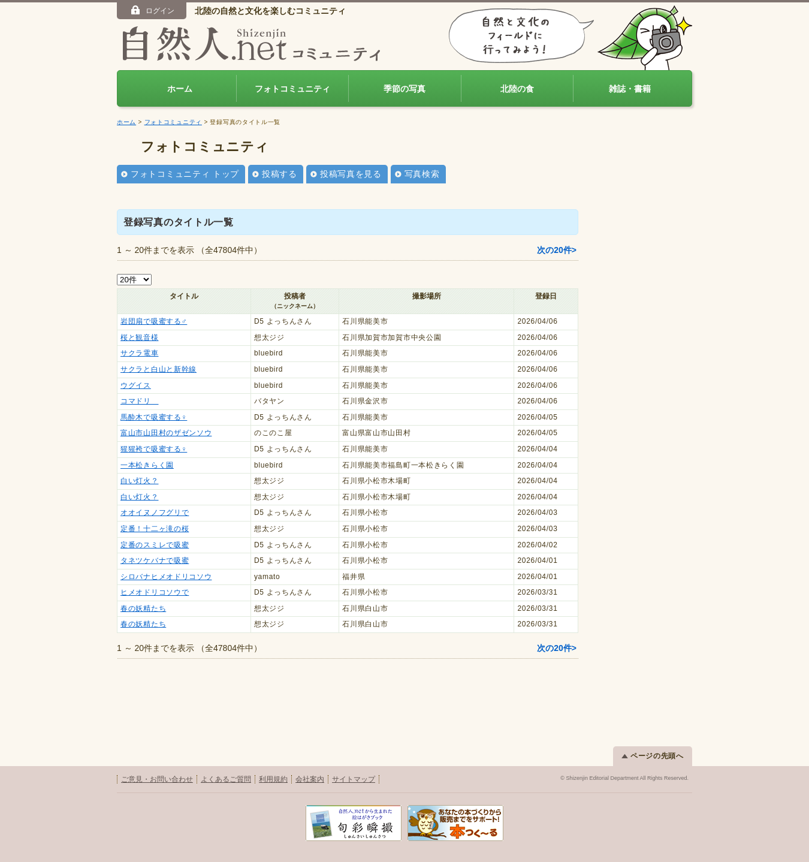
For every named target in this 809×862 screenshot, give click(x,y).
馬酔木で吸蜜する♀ (153, 417)
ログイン (151, 10)
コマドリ (139, 401)
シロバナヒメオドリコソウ (166, 576)
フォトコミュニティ (292, 89)
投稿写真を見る (351, 174)
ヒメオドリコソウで (154, 592)
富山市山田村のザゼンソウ (166, 433)
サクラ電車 (139, 353)
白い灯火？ (139, 481)
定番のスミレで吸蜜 (154, 545)
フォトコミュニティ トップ (185, 174)
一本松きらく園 (147, 465)
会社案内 (309, 779)
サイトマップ (353, 779)
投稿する (279, 174)
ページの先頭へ (652, 756)
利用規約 (273, 779)
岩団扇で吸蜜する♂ (153, 321)
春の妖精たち (143, 608)
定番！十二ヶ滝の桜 (154, 529)
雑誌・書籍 (630, 89)
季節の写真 (404, 89)
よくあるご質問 (226, 779)
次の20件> (556, 250)
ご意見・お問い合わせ (157, 779)
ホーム (179, 89)
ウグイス (135, 385)
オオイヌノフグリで (154, 512)
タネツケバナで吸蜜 (154, 560)
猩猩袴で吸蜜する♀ (153, 449)
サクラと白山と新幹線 (158, 369)
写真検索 (422, 174)
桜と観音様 (139, 337)
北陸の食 (517, 89)
